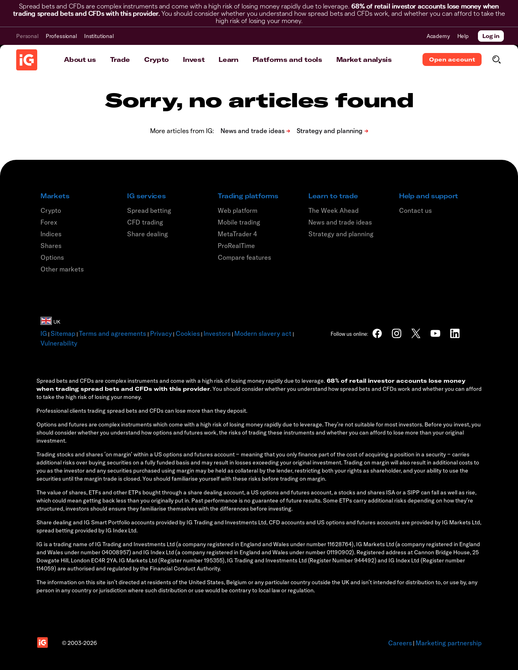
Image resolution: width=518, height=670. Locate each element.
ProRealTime (236, 246)
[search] (496, 59)
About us (80, 59)
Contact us (415, 210)
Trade (120, 59)
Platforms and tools (287, 59)
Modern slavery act (262, 333)
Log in (490, 36)
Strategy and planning (341, 234)
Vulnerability (58, 343)
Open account (452, 59)
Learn (228, 59)
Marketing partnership (449, 643)
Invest (193, 59)
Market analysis (364, 59)
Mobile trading (239, 222)
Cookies (188, 333)
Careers (400, 643)
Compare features (244, 257)
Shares (51, 246)
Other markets (62, 269)
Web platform (237, 210)
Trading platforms (248, 196)
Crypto (156, 59)
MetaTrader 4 (237, 234)
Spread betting (149, 210)
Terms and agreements (112, 333)
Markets (55, 196)
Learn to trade (333, 196)
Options (52, 257)
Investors (217, 333)
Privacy (161, 333)
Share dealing (147, 234)
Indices (51, 234)
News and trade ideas (340, 222)
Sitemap (63, 333)
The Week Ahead (333, 210)
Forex (48, 222)
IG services (146, 196)
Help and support (428, 196)
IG (43, 333)
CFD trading (145, 222)
